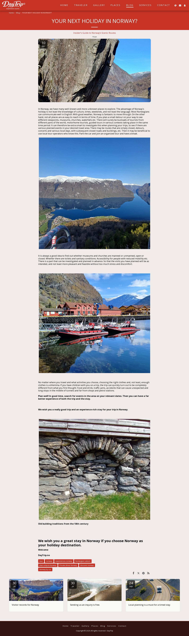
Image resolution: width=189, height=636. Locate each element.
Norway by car (45, 569)
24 (131, 584)
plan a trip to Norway (47, 565)
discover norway (87, 565)
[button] (180, 5)
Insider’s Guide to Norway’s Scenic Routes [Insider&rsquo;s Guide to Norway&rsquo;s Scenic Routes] (94, 32)
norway (49, 561)
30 (14, 584)
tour (41, 561)
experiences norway (64, 561)
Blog (18, 13)
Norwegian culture (82, 561)
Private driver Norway (68, 565)
